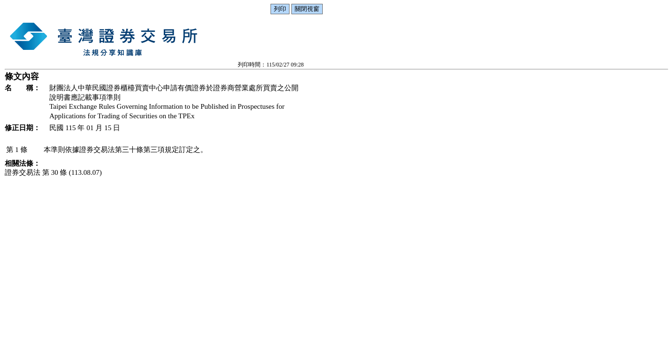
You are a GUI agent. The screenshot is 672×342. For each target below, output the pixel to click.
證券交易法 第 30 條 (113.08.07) (53, 172)
